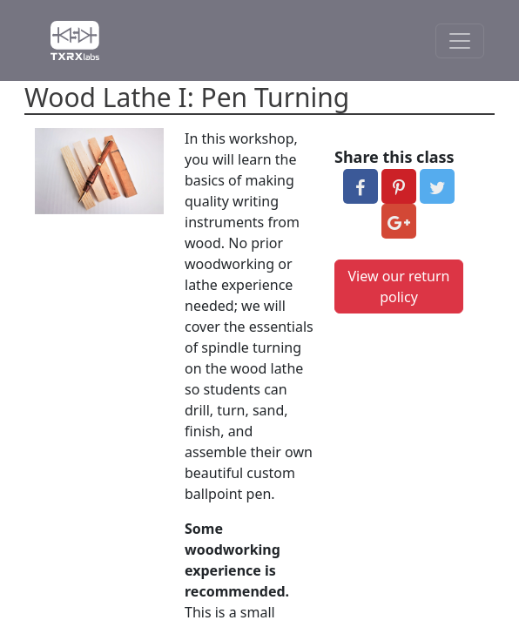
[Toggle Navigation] (459, 41)
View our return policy (399, 286)
